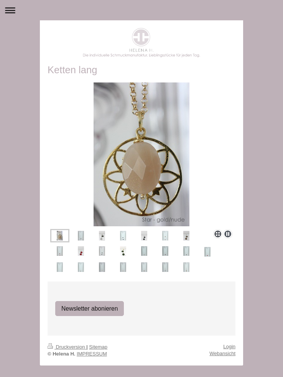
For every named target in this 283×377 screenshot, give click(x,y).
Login (229, 346)
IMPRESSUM (92, 354)
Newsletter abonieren (89, 308)
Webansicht (222, 353)
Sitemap (98, 347)
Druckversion (67, 347)
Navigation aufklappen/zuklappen (141, 10)
